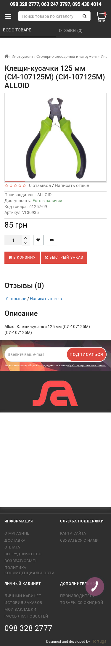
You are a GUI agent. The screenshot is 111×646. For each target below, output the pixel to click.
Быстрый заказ (64, 257)
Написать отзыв (72, 185)
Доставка (14, 540)
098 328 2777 (24, 4)
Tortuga (99, 641)
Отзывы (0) (71, 30)
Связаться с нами (79, 540)
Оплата (12, 547)
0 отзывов (39, 185)
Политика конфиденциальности (27, 570)
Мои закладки (20, 609)
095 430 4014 (86, 4)
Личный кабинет (22, 596)
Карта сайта (73, 533)
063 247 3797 (55, 4)
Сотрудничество (22, 554)
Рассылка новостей (26, 616)
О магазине (16, 533)
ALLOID (44, 194)
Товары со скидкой (81, 602)
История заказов (23, 602)
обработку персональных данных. (86, 365)
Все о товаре (17, 30)
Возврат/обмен (21, 561)
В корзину (22, 257)
